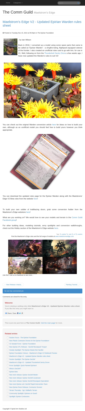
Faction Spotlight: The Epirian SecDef (22, 359)
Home (8, 3)
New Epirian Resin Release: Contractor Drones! (25, 387)
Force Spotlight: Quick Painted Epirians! (23, 365)
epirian (64, 234)
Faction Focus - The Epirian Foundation (23, 337)
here (54, 125)
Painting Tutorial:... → (73, 285)
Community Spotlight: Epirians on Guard (23, 393)
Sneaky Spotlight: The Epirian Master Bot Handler (26, 350)
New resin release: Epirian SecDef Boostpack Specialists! (29, 381)
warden (80, 234)
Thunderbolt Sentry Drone (55, 53)
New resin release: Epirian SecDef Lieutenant (25, 378)
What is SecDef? (15, 368)
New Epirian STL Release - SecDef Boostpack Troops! (28, 347)
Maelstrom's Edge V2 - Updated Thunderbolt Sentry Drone (29, 362)
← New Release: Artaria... (13, 285)
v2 (74, 234)
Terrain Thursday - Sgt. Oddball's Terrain (23, 390)
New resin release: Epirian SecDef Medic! (23, 375)
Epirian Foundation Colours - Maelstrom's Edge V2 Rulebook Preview (33, 353)
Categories (17, 3)
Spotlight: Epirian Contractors (19, 396)
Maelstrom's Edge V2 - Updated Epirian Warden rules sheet (29, 356)
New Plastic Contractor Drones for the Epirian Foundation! (29, 341)
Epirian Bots (13, 372)
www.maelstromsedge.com (64, 236)
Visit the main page (48, 323)
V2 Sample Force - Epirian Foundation (22, 344)
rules (70, 234)
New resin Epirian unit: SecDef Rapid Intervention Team (28, 384)
